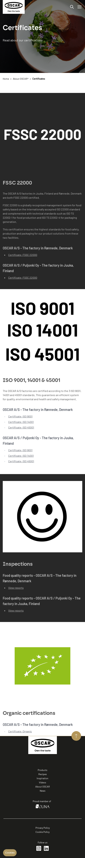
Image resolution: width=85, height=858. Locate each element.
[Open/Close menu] (79, 7)
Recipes (42, 774)
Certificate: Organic (20, 734)
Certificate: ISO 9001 (20, 419)
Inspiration (42, 778)
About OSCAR (42, 786)
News (42, 790)
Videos (42, 782)
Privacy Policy (42, 827)
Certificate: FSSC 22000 (22, 257)
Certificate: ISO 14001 (21, 425)
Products (42, 770)
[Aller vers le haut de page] (76, 736)
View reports (16, 590)
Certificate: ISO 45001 (21, 430)
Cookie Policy (42, 831)
